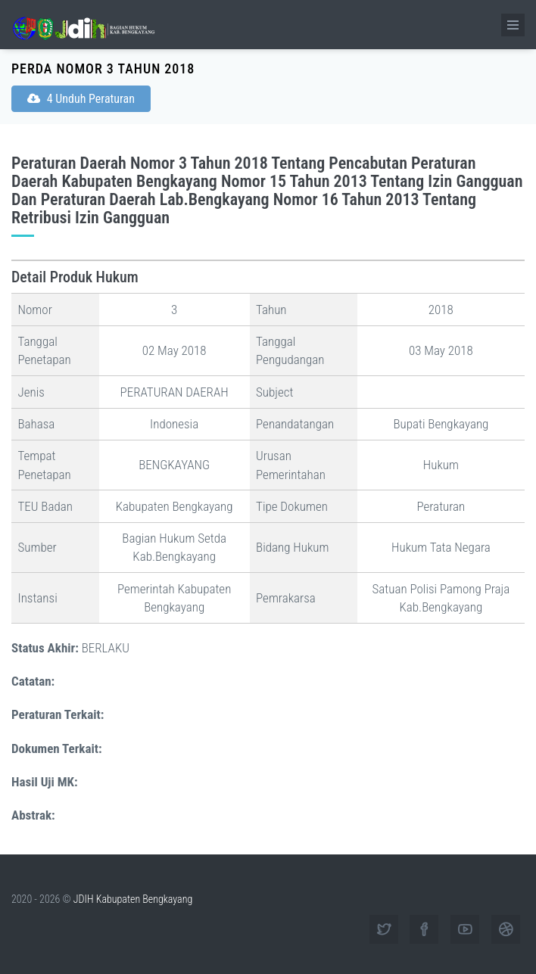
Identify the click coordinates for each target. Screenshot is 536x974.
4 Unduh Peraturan (81, 99)
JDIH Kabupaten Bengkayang (132, 899)
